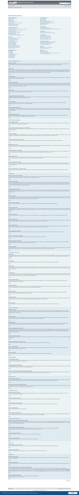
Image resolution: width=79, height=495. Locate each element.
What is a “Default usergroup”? (44, 23)
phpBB (35, 146)
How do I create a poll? (11, 40)
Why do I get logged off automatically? (13, 24)
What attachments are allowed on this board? (46, 47)
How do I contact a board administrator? (45, 53)
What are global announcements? (13, 54)
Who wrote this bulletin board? (44, 51)
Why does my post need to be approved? (13, 47)
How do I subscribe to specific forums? (45, 43)
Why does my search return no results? (45, 36)
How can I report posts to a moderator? (13, 45)
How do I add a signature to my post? (13, 39)
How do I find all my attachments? (44, 48)
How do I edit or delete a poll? (12, 42)
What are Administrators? (43, 18)
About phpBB (10, 458)
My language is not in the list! (12, 31)
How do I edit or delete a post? (12, 38)
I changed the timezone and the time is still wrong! (15, 30)
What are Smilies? (10, 52)
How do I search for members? (44, 38)
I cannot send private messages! (44, 27)
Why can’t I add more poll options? (13, 41)
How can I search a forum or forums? (45, 35)
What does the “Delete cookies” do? (13, 25)
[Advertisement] (39, 11)
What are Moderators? (43, 19)
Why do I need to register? (12, 18)
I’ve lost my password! (11, 23)
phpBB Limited (33, 457)
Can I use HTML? (10, 51)
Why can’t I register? (11, 20)
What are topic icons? (11, 57)
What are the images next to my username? (14, 32)
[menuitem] (14, 6)
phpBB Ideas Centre (48, 463)
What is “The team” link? (43, 24)
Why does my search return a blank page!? (46, 37)
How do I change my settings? (12, 28)
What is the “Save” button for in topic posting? (14, 46)
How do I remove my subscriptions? (45, 44)
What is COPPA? (10, 19)
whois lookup (10, 469)
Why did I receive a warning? (12, 44)
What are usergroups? (43, 20)
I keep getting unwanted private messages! (46, 28)
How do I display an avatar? (12, 33)
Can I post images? (11, 53)
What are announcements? (12, 55)
